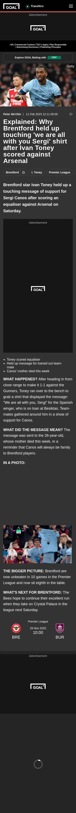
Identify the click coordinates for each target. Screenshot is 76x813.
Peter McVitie (12, 114)
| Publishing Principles (50, 47)
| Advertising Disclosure (27, 47)
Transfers (37, 6)
